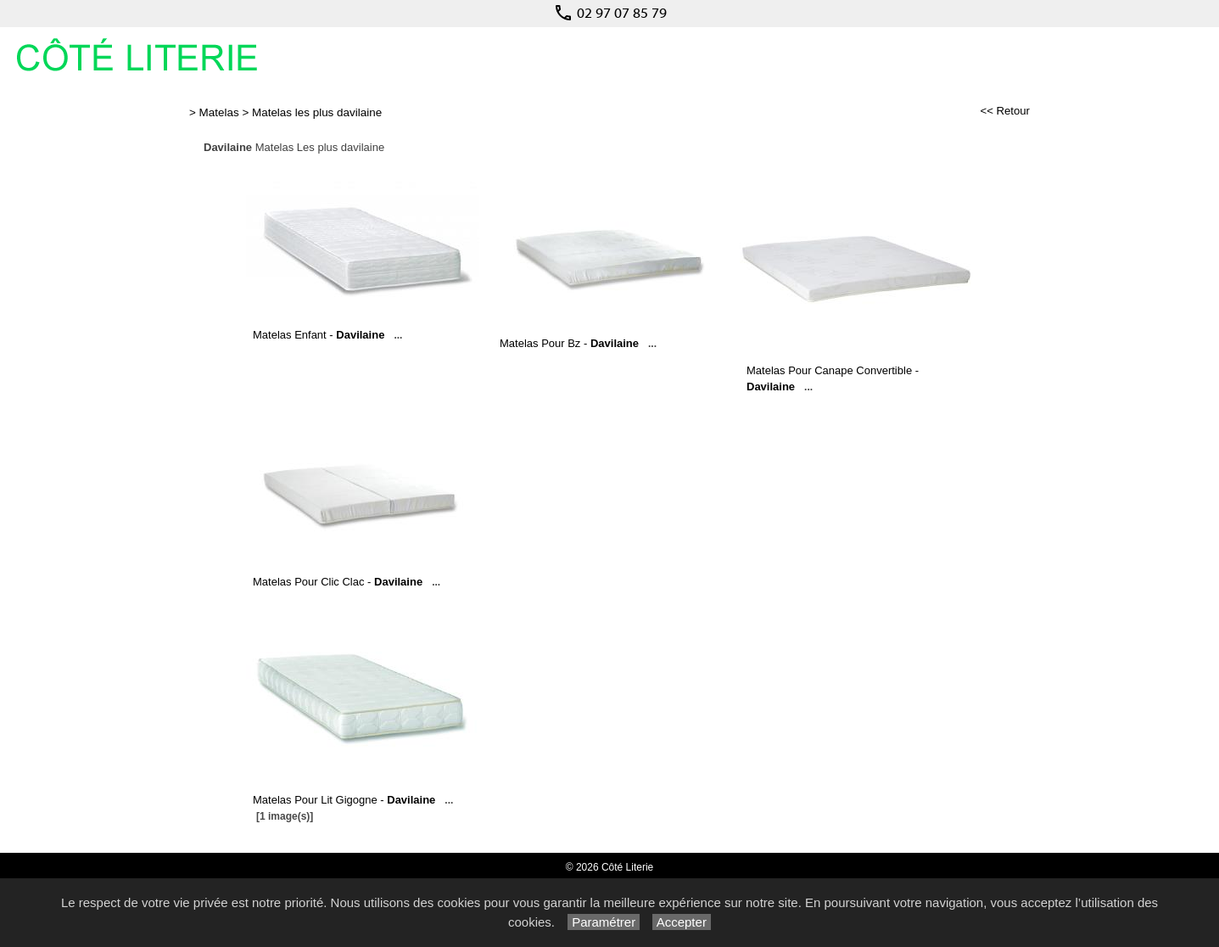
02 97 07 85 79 (610, 13)
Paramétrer (603, 922)
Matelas (219, 112)
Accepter (681, 922)
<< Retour (1005, 110)
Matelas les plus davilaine (317, 112)
